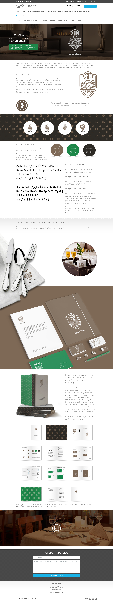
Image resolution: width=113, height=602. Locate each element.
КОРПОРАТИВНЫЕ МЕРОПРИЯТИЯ (36, 11)
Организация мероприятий (30, 20)
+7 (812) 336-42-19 (82, 1)
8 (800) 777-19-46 (73, 5)
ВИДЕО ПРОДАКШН (84, 11)
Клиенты (22, 1)
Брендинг (44, 20)
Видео (72, 20)
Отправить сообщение (56, 575)
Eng (95, 1)
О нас (17, 1)
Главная (18, 15)
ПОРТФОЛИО (21, 11)
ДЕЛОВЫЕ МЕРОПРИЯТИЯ (55, 11)
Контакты (28, 1)
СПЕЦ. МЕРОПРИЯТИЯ (71, 11)
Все (19, 20)
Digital (79, 20)
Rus (91, 1)
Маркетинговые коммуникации (59, 20)
